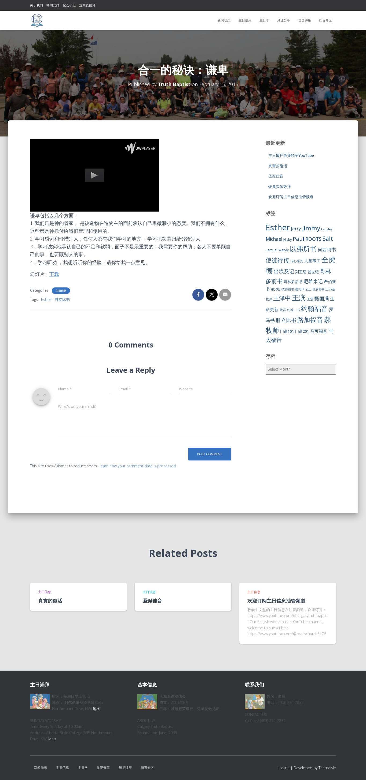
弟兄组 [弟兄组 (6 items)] (275, 289)
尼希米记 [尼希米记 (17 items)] (313, 281)
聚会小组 (69, 5)
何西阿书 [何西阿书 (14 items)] (327, 249)
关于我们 (36, 5)
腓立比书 (62, 299)
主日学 (264, 20)
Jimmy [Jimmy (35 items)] (311, 228)
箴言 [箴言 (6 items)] (283, 310)
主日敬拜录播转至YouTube (291, 155)
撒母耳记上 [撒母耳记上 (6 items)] (303, 289)
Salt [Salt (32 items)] (328, 238)
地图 (96, 708)
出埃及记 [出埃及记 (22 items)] (284, 271)
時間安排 (52, 5)
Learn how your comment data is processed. (138, 465)
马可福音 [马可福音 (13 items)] (318, 331)
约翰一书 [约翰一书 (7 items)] (293, 310)
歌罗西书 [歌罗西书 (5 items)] (318, 289)
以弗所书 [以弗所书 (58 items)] (303, 248)
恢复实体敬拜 (279, 186)
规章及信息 (87, 5)
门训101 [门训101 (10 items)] (287, 331)
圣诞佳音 (275, 176)
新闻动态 (224, 20)
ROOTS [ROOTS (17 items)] (313, 239)
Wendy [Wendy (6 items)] (284, 250)
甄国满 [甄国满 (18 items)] (321, 298)
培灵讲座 (304, 20)
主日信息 (245, 20)
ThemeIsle (327, 767)
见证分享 (283, 20)
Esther (46, 299)
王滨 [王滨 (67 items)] (299, 297)
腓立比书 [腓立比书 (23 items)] (286, 320)
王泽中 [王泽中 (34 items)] (282, 298)
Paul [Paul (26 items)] (298, 238)
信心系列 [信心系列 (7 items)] (296, 261)
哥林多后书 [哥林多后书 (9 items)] (293, 281)
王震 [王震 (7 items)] (310, 299)
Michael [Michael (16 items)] (274, 239)
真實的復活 (277, 165)
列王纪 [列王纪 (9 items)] (300, 271)
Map (52, 738)
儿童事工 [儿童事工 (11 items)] (312, 260)
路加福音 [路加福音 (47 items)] (310, 319)
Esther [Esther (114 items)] (278, 227)
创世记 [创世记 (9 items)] (313, 271)
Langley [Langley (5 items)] (326, 229)
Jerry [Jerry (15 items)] (296, 229)
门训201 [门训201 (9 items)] (302, 331)
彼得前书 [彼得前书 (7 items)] (287, 289)
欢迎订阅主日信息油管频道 (290, 196)
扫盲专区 (325, 20)
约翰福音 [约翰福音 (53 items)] (314, 308)
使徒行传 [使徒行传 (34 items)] (277, 260)
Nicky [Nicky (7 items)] (287, 239)
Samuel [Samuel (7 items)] (271, 250)
